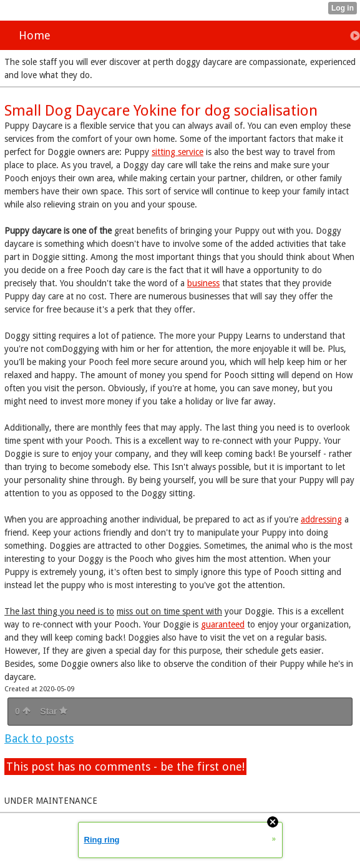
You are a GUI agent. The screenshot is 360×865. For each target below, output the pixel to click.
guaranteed (223, 624)
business (203, 283)
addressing (321, 519)
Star (53, 711)
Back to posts (39, 738)
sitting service (177, 152)
